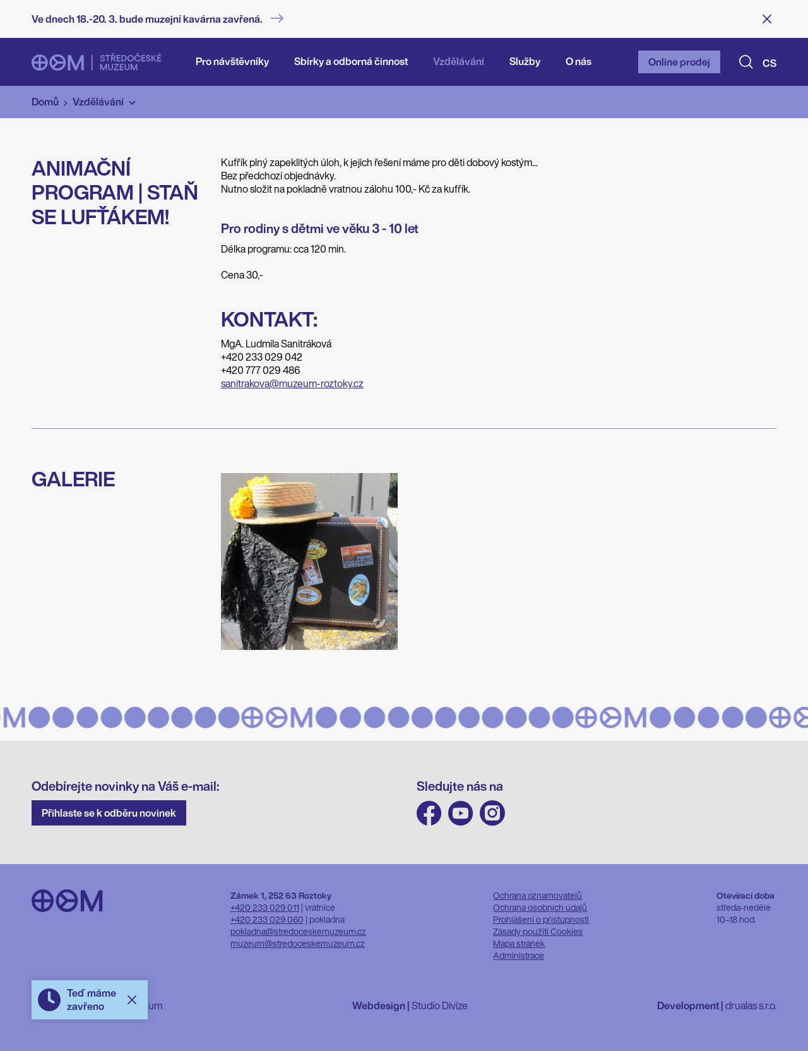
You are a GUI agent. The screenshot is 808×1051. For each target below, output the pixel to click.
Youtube (460, 813)
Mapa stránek (519, 943)
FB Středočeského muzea (429, 813)
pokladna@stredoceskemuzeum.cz (298, 931)
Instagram (492, 813)
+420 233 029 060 (267, 919)
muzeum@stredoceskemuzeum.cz (297, 943)
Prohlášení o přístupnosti (541, 919)
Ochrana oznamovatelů (537, 895)
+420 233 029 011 (264, 907)
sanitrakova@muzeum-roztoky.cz (292, 383)
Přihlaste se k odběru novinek (109, 812)
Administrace (518, 955)
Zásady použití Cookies (538, 931)
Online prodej (679, 61)
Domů (45, 101)
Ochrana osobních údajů (540, 907)
